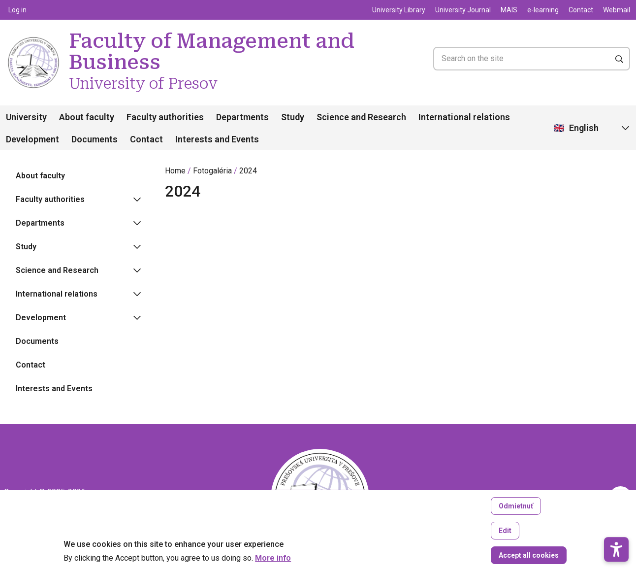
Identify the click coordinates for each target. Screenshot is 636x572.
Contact (581, 10)
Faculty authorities (165, 117)
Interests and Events (217, 139)
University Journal (463, 10)
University (26, 117)
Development (32, 139)
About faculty (86, 117)
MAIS (509, 10)
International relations (464, 117)
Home (175, 170)
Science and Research (361, 117)
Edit (505, 538)
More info (273, 566)
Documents (94, 139)
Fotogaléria (212, 170)
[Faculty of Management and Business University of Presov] (33, 40)
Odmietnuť (516, 514)
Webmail (616, 10)
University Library (398, 10)
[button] (616, 514)
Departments (242, 117)
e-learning (543, 10)
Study (292, 117)
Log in (17, 10)
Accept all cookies (529, 563)
